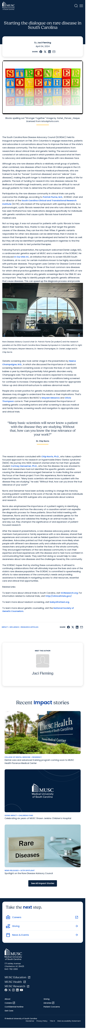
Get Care (9, 1010)
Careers (10, 1003)
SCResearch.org (69, 592)
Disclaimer (30, 1021)
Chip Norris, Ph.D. (50, 456)
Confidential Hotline (14, 1006)
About (7, 999)
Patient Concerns (52, 1006)
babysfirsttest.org (59, 602)
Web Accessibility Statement (69, 1021)
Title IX (52, 1021)
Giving (46, 999)
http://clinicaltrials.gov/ (59, 596)
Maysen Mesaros (51, 397)
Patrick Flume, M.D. (53, 197)
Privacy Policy (42, 1021)
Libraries (49, 1003)
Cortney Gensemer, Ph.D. (24, 466)
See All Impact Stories (42, 883)
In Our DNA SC (21, 256)
